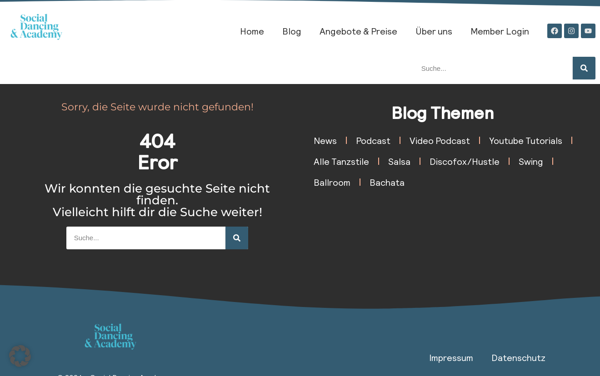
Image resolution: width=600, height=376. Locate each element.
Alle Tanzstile (341, 161)
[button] (20, 356)
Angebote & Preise (358, 30)
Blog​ (291, 30)
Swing (531, 161)
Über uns (433, 30)
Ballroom (332, 182)
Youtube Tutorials (525, 140)
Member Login (499, 30)
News (325, 140)
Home (252, 30)
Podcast (373, 140)
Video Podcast (440, 140)
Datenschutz (518, 357)
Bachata (387, 182)
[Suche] (584, 68)
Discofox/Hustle (465, 161)
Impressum (451, 357)
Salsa (399, 161)
